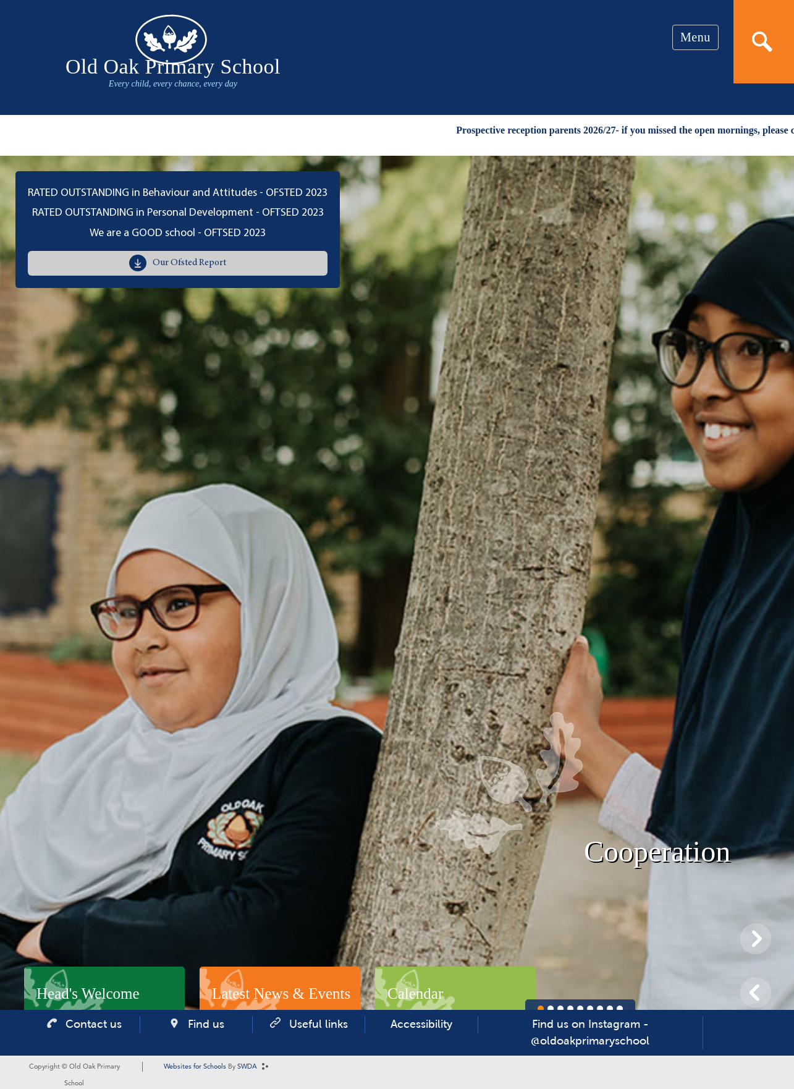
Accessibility (421, 1024)
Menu (695, 37)
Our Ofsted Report (189, 263)
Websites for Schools (195, 1067)
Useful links (318, 1024)
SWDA (247, 1067)
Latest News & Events (281, 993)
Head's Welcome (88, 993)
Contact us (93, 1024)
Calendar (415, 993)
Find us (206, 1024)
